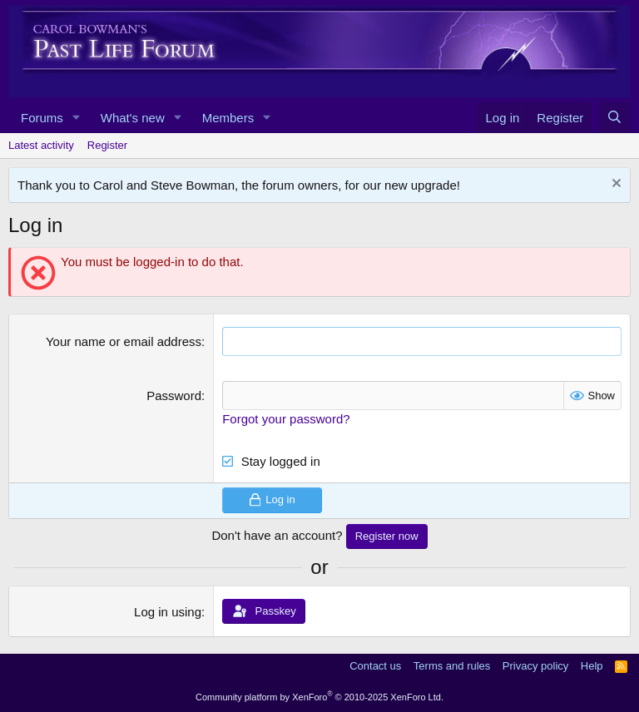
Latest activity (41, 145)
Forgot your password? (285, 419)
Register (107, 145)
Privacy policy (535, 666)
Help (592, 666)
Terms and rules (452, 666)
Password (173, 395)
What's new (133, 118)
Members (228, 118)
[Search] (614, 117)
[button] (76, 117)
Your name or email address (123, 341)
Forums (42, 118)
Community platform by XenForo (319, 697)
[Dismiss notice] (614, 185)
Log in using (167, 612)
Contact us (375, 666)
